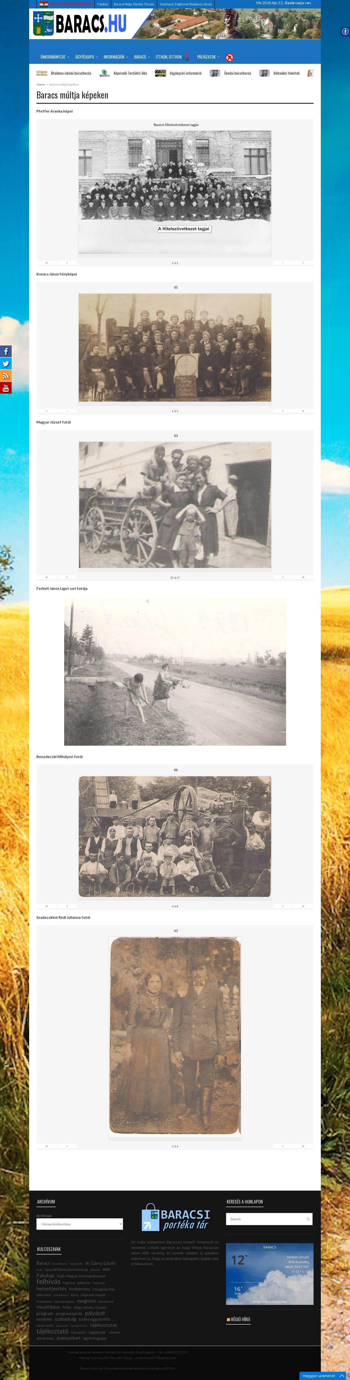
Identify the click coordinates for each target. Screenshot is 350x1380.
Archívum (44, 1215)
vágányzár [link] (97, 1332)
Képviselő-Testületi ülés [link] (120, 73)
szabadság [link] (65, 1319)
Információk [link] (115, 57)
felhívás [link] (48, 1281)
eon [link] (106, 1269)
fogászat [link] (69, 1283)
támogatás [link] (78, 1332)
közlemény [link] (44, 1301)
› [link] (282, 263)
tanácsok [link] (62, 1325)
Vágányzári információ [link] (175, 73)
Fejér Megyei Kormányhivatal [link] (81, 1276)
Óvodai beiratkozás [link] (227, 73)
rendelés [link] (44, 1319)
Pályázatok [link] (207, 57)
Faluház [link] (102, 4)
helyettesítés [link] (51, 1288)
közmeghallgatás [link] (64, 1301)
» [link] (303, 263)
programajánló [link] (69, 1313)
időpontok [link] (43, 1295)
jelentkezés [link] (61, 1295)
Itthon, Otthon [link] (172, 57)
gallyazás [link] (84, 1283)
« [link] (47, 263)
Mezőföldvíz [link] (48, 1307)
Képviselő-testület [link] (93, 1295)
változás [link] (114, 1332)
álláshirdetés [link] (45, 1338)
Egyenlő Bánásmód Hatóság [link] (66, 1269)
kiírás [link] (75, 1295)
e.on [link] (39, 1270)
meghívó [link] (86, 1301)
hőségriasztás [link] (104, 1289)
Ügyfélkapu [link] (85, 57)
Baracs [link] (141, 57)
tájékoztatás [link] (103, 1325)
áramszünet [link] (68, 1338)
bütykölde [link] (76, 1263)
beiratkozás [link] (60, 1263)
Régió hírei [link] (240, 1319)
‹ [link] (67, 263)
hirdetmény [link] (79, 1289)
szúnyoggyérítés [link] (94, 1319)
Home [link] (41, 84)
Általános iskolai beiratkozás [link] (60, 73)
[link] (65, 4)
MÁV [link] (66, 1307)
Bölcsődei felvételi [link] (276, 73)
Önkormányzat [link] (54, 57)
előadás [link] (95, 1270)
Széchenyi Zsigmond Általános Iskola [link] (186, 4)
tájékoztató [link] (52, 1331)
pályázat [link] (95, 1313)
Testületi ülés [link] (79, 1325)
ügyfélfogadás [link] (95, 1338)
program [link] (44, 1313)
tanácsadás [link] (45, 1325)
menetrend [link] (105, 1301)
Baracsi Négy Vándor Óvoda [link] (134, 4)
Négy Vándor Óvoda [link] (90, 1307)
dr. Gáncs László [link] (100, 1263)
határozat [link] (99, 1282)
